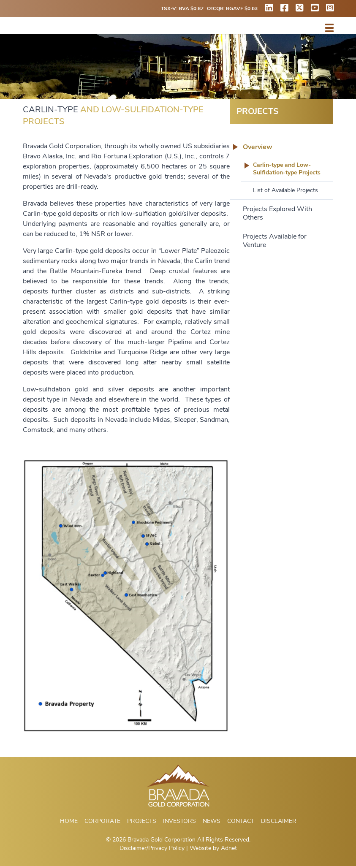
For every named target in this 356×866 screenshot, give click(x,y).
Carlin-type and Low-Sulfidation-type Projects (287, 168)
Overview (257, 147)
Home (69, 821)
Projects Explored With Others (277, 213)
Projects (141, 821)
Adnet (229, 848)
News (211, 821)
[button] (329, 28)
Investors (179, 821)
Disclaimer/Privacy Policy (152, 848)
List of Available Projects (285, 190)
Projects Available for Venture (275, 241)
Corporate (102, 821)
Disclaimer (278, 821)
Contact (240, 821)
